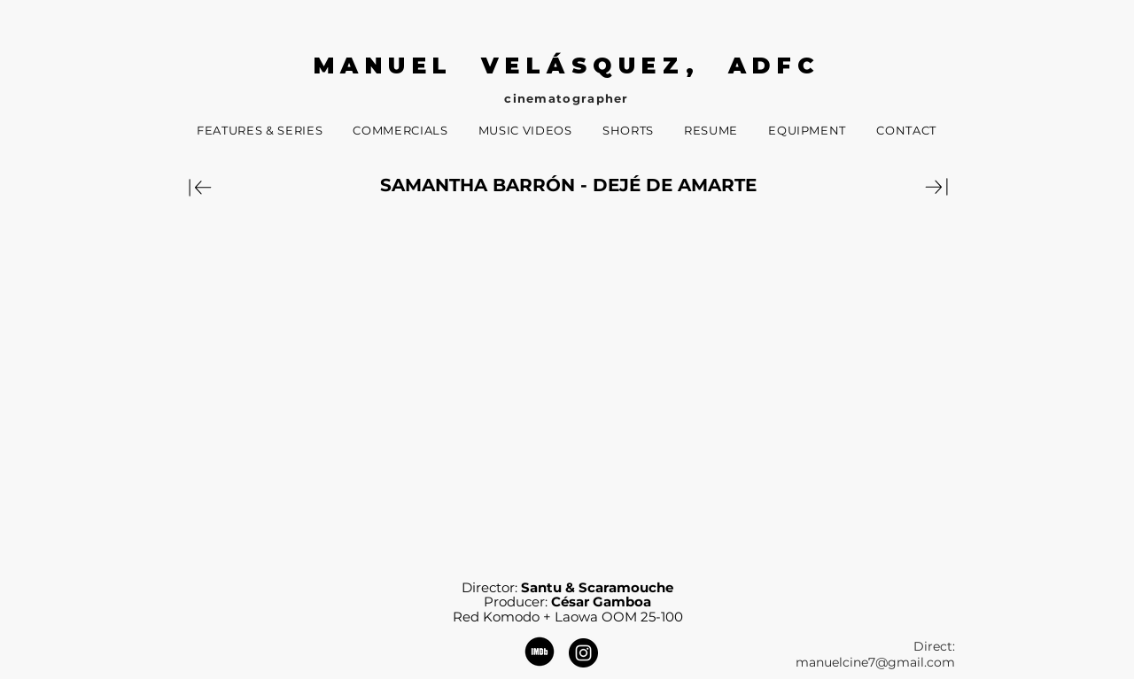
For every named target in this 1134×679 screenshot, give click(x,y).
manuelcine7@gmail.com (875, 662)
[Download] (200, 186)
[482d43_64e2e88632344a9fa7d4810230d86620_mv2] (539, 651)
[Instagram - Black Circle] (583, 652)
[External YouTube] (567, 386)
